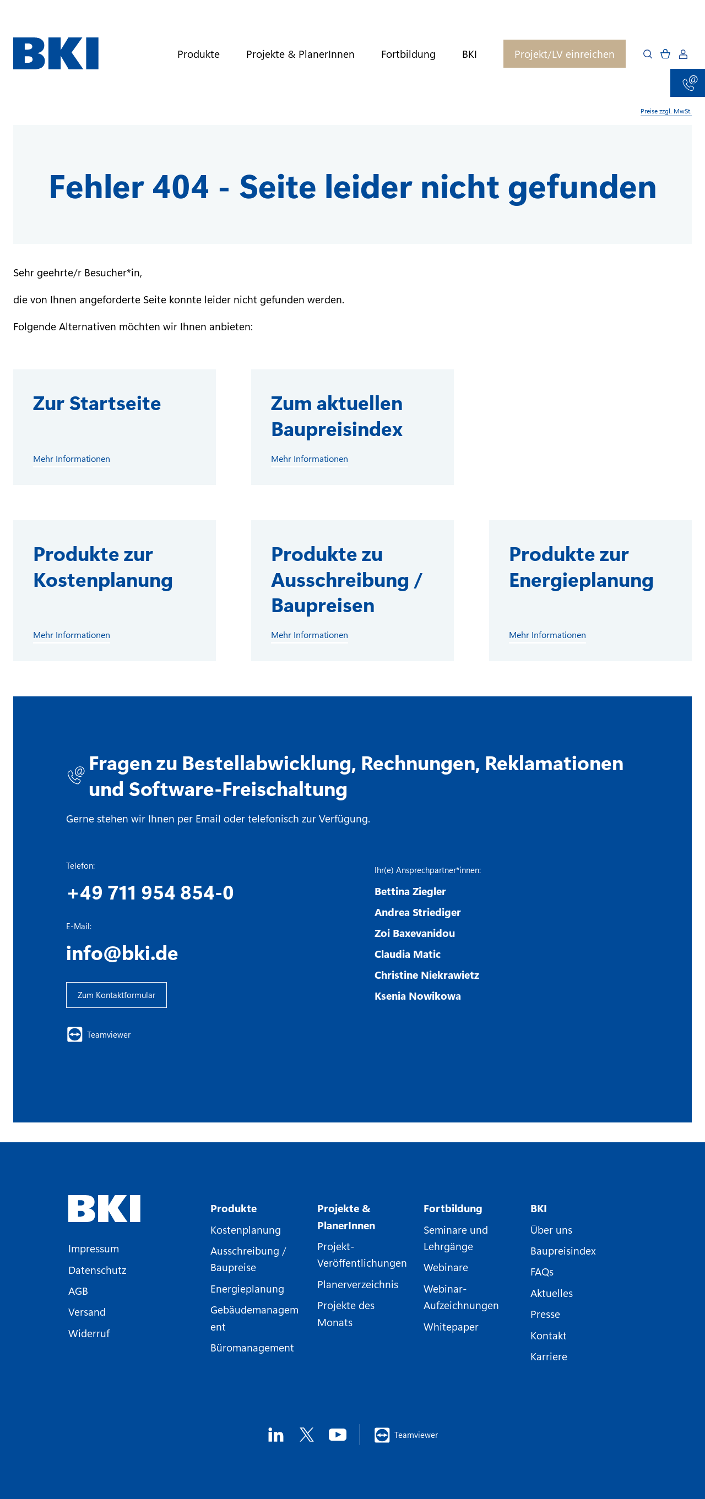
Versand (87, 1311)
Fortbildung (408, 53)
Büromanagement (252, 1347)
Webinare (446, 1267)
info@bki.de (122, 952)
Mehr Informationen (71, 458)
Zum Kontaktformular (116, 994)
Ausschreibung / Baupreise (248, 1258)
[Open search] (648, 54)
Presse (545, 1313)
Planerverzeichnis (357, 1284)
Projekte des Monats (346, 1313)
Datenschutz (97, 1269)
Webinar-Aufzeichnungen (461, 1296)
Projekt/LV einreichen (564, 53)
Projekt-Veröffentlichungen (362, 1254)
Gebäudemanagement (254, 1317)
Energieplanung (247, 1288)
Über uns (551, 1229)
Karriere (548, 1356)
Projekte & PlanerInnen (300, 53)
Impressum (93, 1248)
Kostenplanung (245, 1229)
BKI (469, 53)
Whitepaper (451, 1326)
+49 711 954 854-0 (150, 891)
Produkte (198, 53)
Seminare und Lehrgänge (456, 1237)
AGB (78, 1290)
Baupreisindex (563, 1250)
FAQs (542, 1271)
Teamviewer (98, 1034)
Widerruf (89, 1333)
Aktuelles (551, 1292)
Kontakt (548, 1335)
